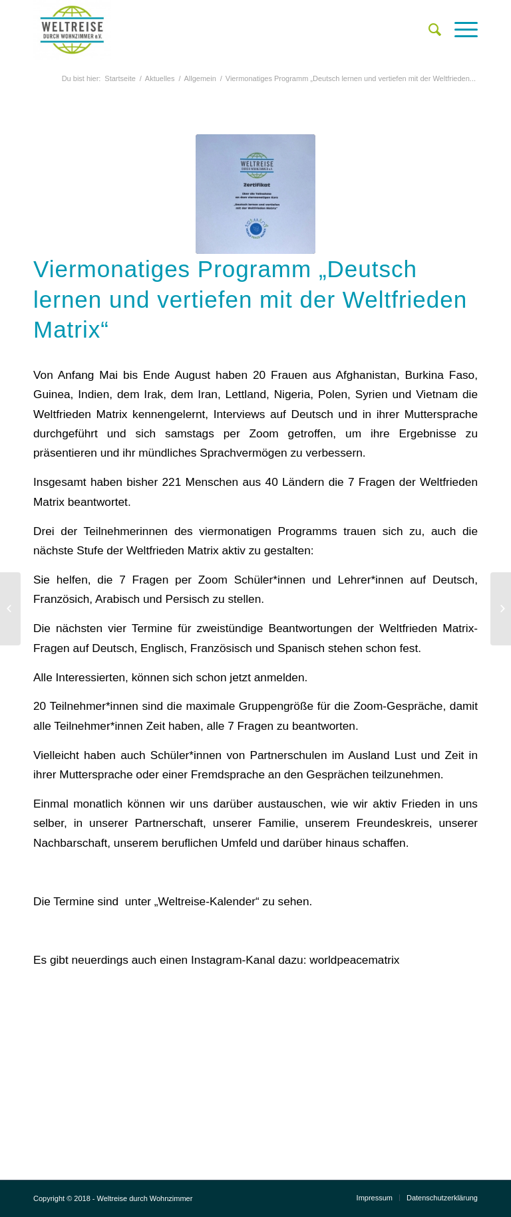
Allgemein (200, 78)
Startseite (119, 78)
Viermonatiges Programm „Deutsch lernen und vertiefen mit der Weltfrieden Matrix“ (250, 299)
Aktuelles (160, 78)
